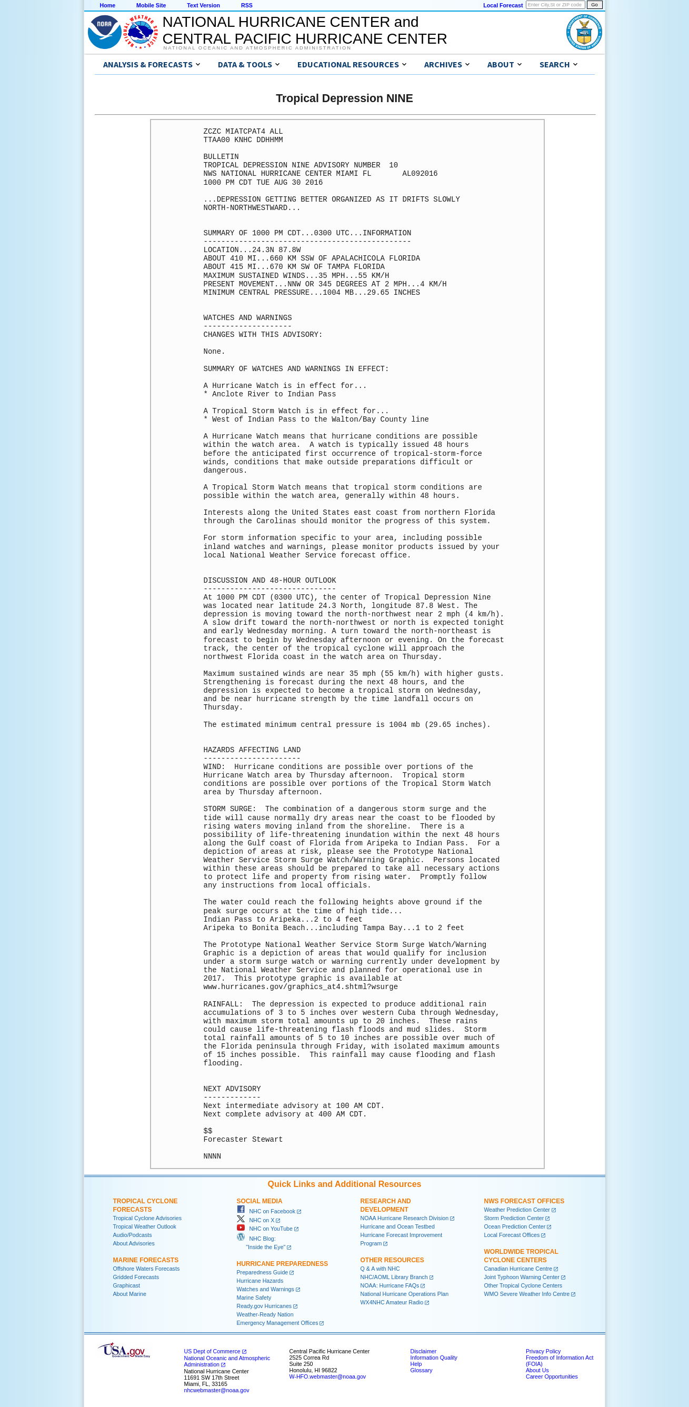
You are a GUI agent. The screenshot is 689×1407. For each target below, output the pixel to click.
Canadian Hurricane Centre (518, 1268)
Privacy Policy (543, 1351)
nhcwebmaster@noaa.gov (216, 1390)
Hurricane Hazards (260, 1281)
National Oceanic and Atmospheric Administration (258, 48)
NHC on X (256, 1220)
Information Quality (434, 1357)
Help (416, 1364)
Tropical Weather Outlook (144, 1226)
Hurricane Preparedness (282, 1264)
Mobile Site (151, 5)
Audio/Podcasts (132, 1235)
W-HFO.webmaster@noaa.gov (327, 1376)
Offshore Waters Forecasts (146, 1268)
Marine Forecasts (146, 1260)
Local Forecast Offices (512, 1235)
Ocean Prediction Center (515, 1226)
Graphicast (127, 1285)
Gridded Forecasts (136, 1277)
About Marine (129, 1294)
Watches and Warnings (265, 1289)
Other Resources (392, 1260)
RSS (247, 5)
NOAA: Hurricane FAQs (390, 1285)
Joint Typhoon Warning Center (522, 1277)
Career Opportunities (552, 1376)
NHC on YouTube (265, 1228)
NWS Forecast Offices (524, 1201)
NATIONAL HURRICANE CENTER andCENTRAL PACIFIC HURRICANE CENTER (305, 30)
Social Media (260, 1201)
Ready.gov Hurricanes (264, 1306)
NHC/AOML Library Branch (394, 1277)
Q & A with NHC (380, 1268)
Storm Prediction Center (514, 1218)
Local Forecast (503, 5)
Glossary (422, 1370)
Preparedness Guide (262, 1272)
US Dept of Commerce (212, 1351)
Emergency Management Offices (277, 1323)
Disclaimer (424, 1351)
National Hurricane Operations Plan (405, 1294)
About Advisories (134, 1243)
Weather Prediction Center (517, 1209)
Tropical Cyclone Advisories (147, 1218)
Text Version (203, 5)
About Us (537, 1370)
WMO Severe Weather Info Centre (527, 1294)
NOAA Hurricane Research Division (405, 1218)
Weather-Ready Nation (265, 1314)
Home (108, 5)
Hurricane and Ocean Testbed (398, 1226)
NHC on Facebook (266, 1211)
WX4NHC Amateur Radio (392, 1302)
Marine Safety (254, 1297)
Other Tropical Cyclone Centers (523, 1285)
